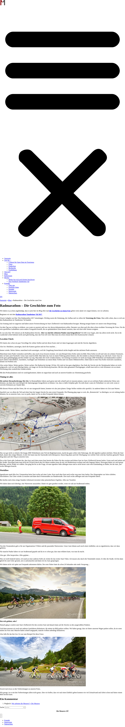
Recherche (12, 268)
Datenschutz (13, 293)
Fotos (10, 264)
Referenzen (8, 276)
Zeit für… (7, 260)
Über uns (12, 285)
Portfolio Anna (14, 287)
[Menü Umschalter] (1, 716)
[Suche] (25, 707)
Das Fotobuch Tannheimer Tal (19, 281)
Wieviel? (7, 272)
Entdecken (12, 266)
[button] (62, 131)
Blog (6, 274)
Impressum (12, 291)
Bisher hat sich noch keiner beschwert (22, 280)
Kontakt (7, 283)
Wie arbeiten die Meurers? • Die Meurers (26, 703)
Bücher (6, 278)
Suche (2, 707)
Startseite (7, 258)
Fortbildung (13, 270)
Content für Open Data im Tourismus (21, 262)
